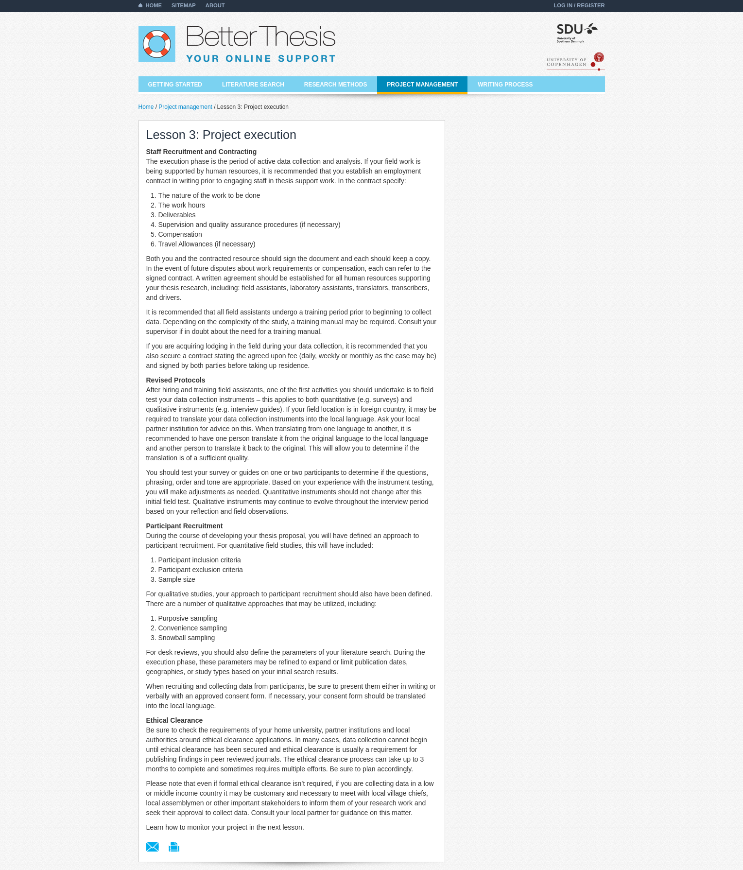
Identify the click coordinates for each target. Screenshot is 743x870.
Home (154, 5)
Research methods (335, 84)
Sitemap (184, 5)
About (215, 5)
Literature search (253, 84)
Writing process (505, 84)
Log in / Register (579, 5)
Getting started (175, 84)
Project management (422, 84)
